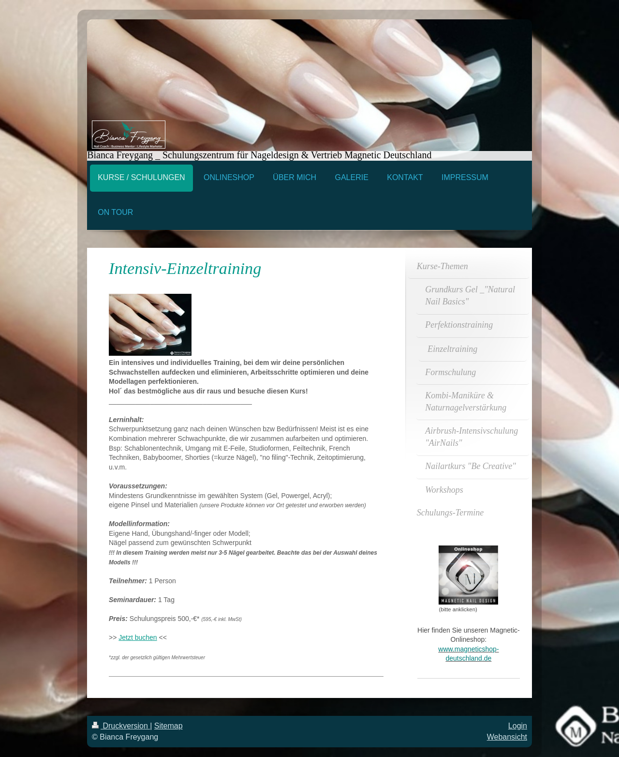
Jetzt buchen (137, 637)
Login (517, 726)
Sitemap (168, 726)
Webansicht (507, 737)
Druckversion (121, 726)
